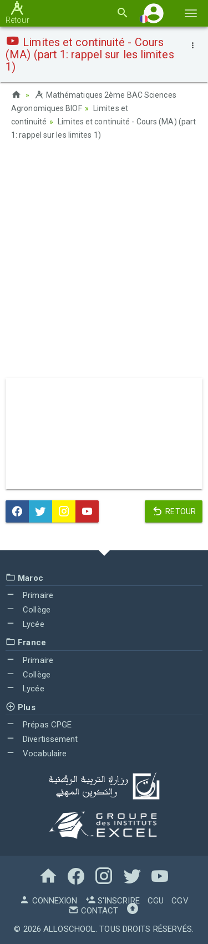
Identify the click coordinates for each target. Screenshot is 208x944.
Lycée (25, 624)
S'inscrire (112, 901)
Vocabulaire (36, 754)
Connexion (48, 901)
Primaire (29, 595)
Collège (28, 610)
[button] (153, 13)
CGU (156, 901)
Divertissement (42, 739)
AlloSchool (69, 929)
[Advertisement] (104, 263)
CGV (179, 901)
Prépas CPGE (39, 725)
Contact (93, 911)
